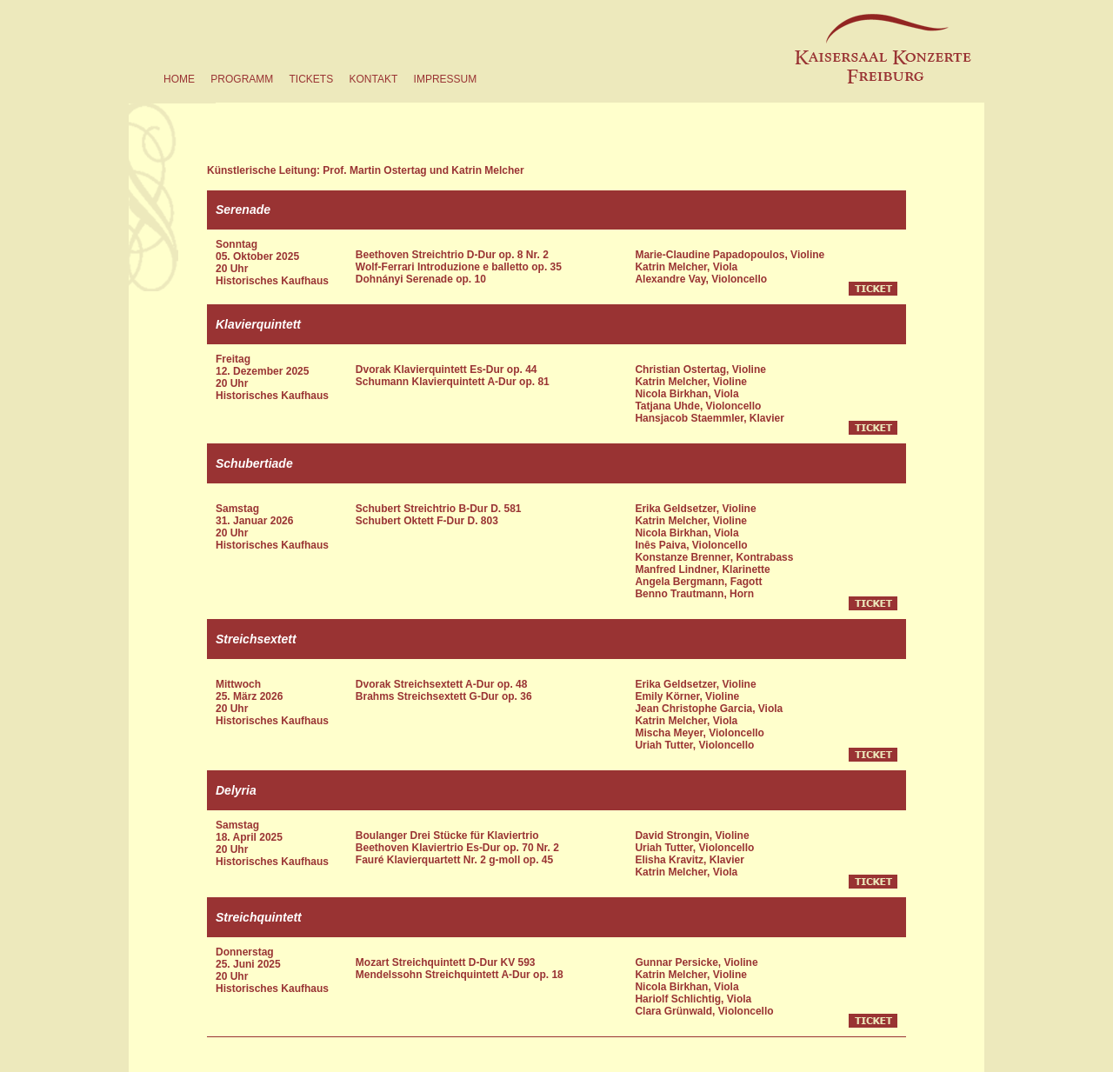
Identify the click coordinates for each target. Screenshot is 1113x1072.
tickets (311, 79)
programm (241, 79)
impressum (445, 79)
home (179, 79)
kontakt (373, 79)
